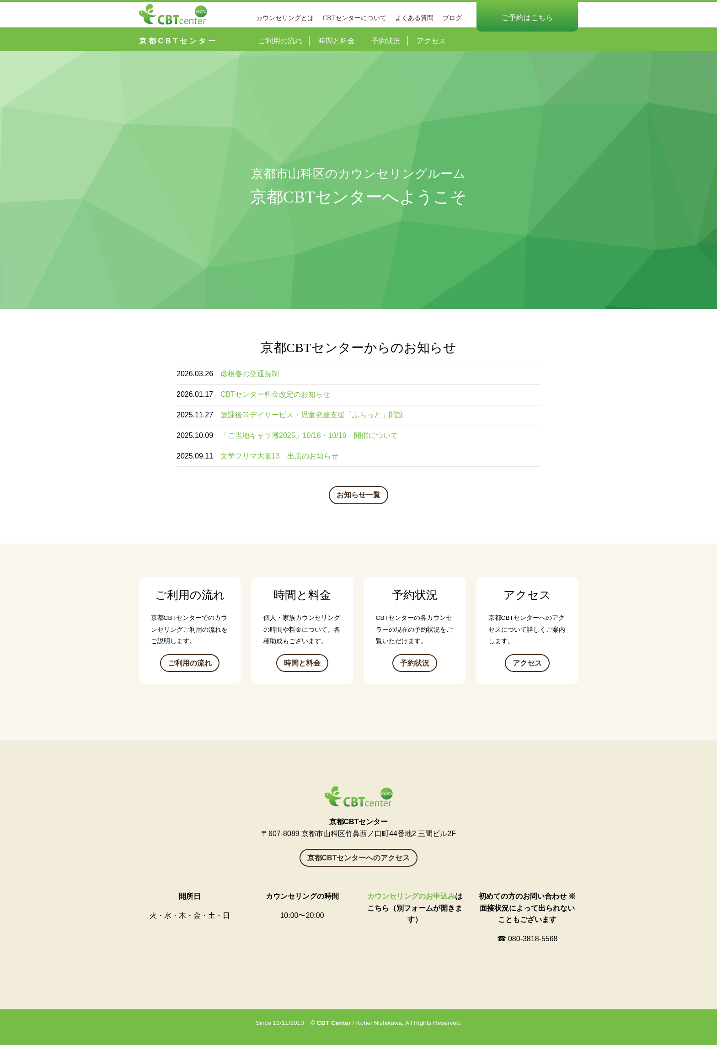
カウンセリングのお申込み (411, 896)
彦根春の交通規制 (249, 374)
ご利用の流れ (280, 41)
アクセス (431, 41)
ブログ (452, 17)
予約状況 (386, 41)
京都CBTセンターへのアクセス (358, 858)
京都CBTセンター (178, 41)
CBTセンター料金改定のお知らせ (275, 394)
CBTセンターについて (354, 17)
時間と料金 (336, 41)
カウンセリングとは (285, 17)
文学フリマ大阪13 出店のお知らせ (279, 456)
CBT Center (334, 1022)
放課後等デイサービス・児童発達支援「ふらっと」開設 (311, 415)
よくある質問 (414, 17)
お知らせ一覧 (358, 495)
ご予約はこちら (527, 17)
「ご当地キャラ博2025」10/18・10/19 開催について (309, 435)
